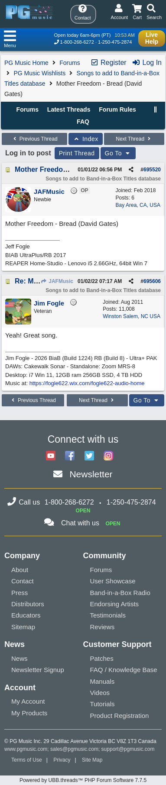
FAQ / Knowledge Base (123, 669)
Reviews (102, 627)
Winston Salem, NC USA (131, 316)
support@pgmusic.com (128, 749)
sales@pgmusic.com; (75, 749)
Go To (118, 153)
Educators (26, 615)
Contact (22, 581)
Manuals (102, 681)
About (19, 569)
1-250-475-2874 (115, 42)
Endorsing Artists (114, 604)
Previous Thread (34, 139)
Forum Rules (117, 109)
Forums (69, 62)
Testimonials (108, 615)
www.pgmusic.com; (26, 749)
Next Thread (134, 139)
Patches (102, 658)
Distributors (27, 604)
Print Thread (77, 153)
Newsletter (90, 474)
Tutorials (102, 704)
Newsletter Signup (37, 669)
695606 (152, 281)
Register (108, 62)
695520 (152, 170)
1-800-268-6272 (77, 42)
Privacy (61, 760)
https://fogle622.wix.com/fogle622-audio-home (87, 383)
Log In (147, 62)
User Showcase (113, 581)
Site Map (92, 760)
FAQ (83, 121)
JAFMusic (57, 281)
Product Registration (119, 715)
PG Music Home (26, 62)
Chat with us (80, 523)
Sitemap (23, 627)
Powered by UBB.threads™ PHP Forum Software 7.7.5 (83, 780)
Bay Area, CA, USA (138, 205)
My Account (28, 701)
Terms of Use (26, 760)
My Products (29, 713)
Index (85, 138)
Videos (100, 692)
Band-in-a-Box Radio (120, 592)
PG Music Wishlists (39, 73)
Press (19, 592)
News (19, 658)
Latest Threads (69, 109)
